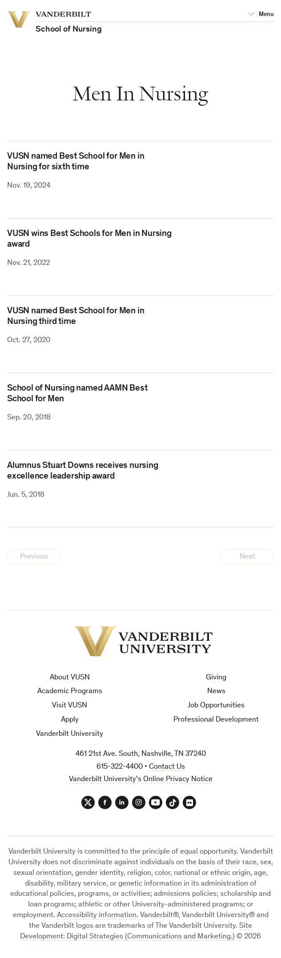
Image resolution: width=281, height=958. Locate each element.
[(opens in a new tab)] (232, 489)
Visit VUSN (69, 706)
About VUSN (70, 678)
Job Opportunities (216, 706)
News (216, 691)
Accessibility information (96, 915)
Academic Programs (69, 691)
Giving (216, 678)
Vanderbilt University (69, 734)
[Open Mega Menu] (261, 15)
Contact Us (167, 767)
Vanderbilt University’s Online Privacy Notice (141, 779)
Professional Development (216, 720)
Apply (70, 720)
